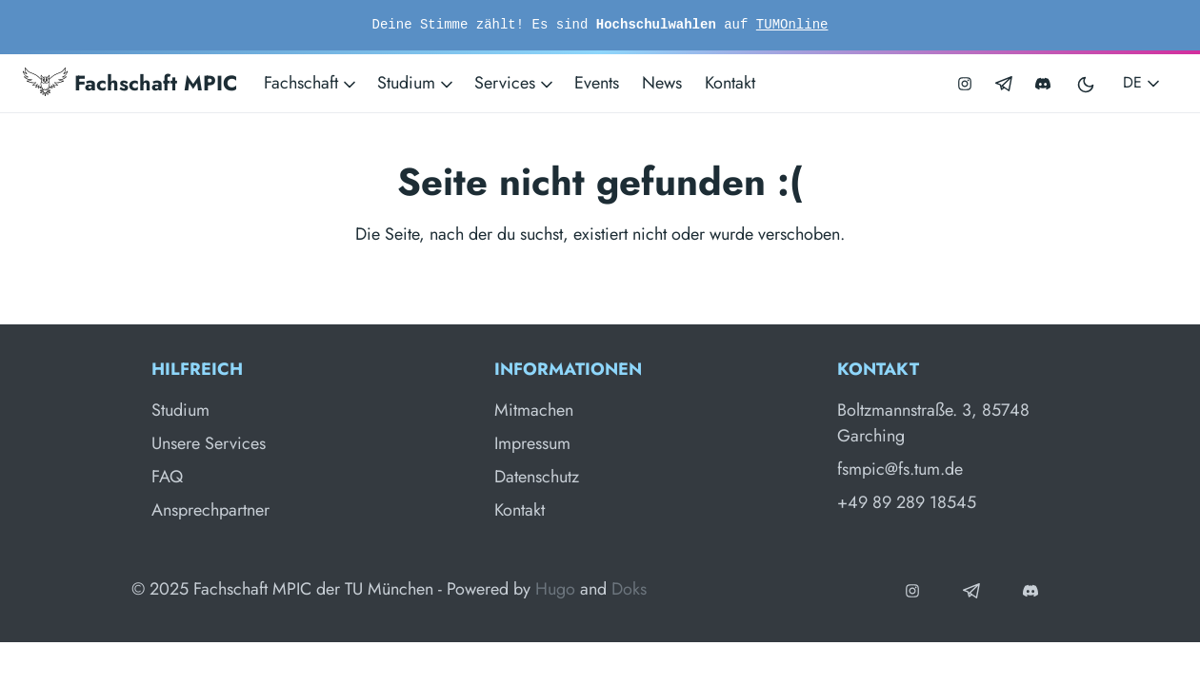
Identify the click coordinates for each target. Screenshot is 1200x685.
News (662, 82)
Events (596, 82)
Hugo (555, 589)
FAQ (167, 476)
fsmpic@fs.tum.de (900, 469)
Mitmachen (533, 410)
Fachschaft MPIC (130, 83)
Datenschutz (536, 476)
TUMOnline (792, 24)
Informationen (568, 369)
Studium (180, 410)
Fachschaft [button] (311, 82)
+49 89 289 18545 (906, 502)
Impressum (532, 443)
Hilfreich (197, 369)
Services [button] (515, 82)
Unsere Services (208, 443)
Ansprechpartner (210, 510)
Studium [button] (416, 82)
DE (1143, 82)
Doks (629, 589)
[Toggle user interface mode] (1086, 83)
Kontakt (730, 82)
